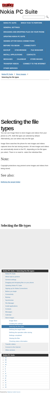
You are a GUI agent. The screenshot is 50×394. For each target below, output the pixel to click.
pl (5, 378)
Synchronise (20, 50)
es (6, 364)
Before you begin (11, 46)
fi (5, 366)
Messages (8, 59)
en (6, 362)
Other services (10, 68)
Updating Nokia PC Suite (14, 36)
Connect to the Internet (34, 64)
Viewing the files (14, 338)
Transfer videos (11, 64)
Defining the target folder (10, 182)
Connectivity (30, 46)
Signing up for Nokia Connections (19, 41)
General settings (11, 27)
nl (5, 373)
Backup (6, 50)
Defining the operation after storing (20, 332)
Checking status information (18, 341)
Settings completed (15, 335)
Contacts (31, 55)
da (6, 357)
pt (5, 380)
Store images (36, 59)
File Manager (37, 50)
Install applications (12, 55)
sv (5, 385)
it (5, 371)
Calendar (21, 59)
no (6, 376)
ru (5, 382)
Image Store (13, 320)
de (6, 360)
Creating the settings (16, 323)
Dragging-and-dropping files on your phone (23, 32)
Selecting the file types (16, 326)
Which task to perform (31, 23)
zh (6, 387)
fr (5, 369)
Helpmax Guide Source (13, 392)
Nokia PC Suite (8, 6)
